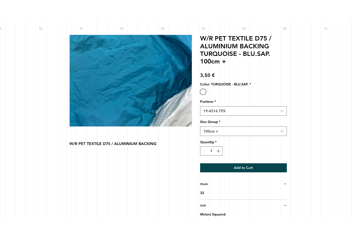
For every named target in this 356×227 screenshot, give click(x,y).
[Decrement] (204, 151)
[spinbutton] (211, 151)
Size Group (210, 122)
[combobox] (243, 111)
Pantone (208, 101)
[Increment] (219, 151)
